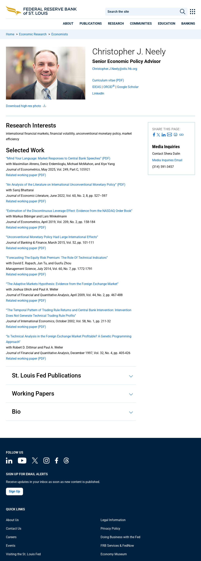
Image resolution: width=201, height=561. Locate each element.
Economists (59, 34)
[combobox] (141, 12)
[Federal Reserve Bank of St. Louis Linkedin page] (9, 462)
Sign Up (14, 491)
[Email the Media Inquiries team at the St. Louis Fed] (171, 160)
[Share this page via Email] (169, 134)
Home (10, 34)
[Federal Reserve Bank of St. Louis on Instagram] (46, 462)
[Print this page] (175, 134)
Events (10, 545)
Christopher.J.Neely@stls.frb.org (114, 69)
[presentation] (68, 24)
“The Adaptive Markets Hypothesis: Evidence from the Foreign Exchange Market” (62, 284)
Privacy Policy (110, 528)
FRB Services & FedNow (117, 545)
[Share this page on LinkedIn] (163, 134)
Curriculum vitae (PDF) (108, 80)
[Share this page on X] (158, 134)
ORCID (109, 87)
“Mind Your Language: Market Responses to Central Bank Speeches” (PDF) (58, 158)
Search (183, 12)
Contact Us (13, 528)
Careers (11, 537)
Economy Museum (114, 554)
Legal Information (113, 520)
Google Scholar (127, 87)
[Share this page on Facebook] (154, 134)
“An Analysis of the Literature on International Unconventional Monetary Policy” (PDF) (65, 184)
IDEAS (96, 87)
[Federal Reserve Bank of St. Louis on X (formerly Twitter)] (35, 462)
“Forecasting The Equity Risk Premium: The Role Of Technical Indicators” (57, 258)
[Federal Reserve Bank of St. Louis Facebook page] (56, 462)
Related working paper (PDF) (26, 175)
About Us (12, 520)
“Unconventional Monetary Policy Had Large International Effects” (52, 237)
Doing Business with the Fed (120, 537)
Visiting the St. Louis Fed (23, 554)
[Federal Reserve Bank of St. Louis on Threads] (66, 462)
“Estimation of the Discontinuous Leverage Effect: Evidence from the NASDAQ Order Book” (69, 211)
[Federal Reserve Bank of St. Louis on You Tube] (22, 462)
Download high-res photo (26, 106)
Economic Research (33, 34)
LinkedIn (98, 93)
